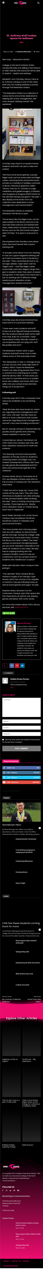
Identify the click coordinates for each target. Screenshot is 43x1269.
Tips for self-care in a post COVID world (10, 1101)
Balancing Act (27, 1145)
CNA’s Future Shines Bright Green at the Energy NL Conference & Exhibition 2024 (31, 1103)
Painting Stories (21, 872)
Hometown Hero (11, 824)
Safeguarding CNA (22, 952)
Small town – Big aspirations (28, 1060)
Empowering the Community (26, 839)
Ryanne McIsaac (24, 52)
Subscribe (35, 782)
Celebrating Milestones (24, 861)
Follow (36, 772)
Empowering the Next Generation (28, 963)
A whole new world (22, 985)
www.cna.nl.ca (21, 607)
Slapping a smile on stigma (10, 1060)
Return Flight (20, 883)
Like (37, 768)
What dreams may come (24, 974)
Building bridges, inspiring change (8, 1146)
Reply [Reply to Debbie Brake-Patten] (11, 687)
